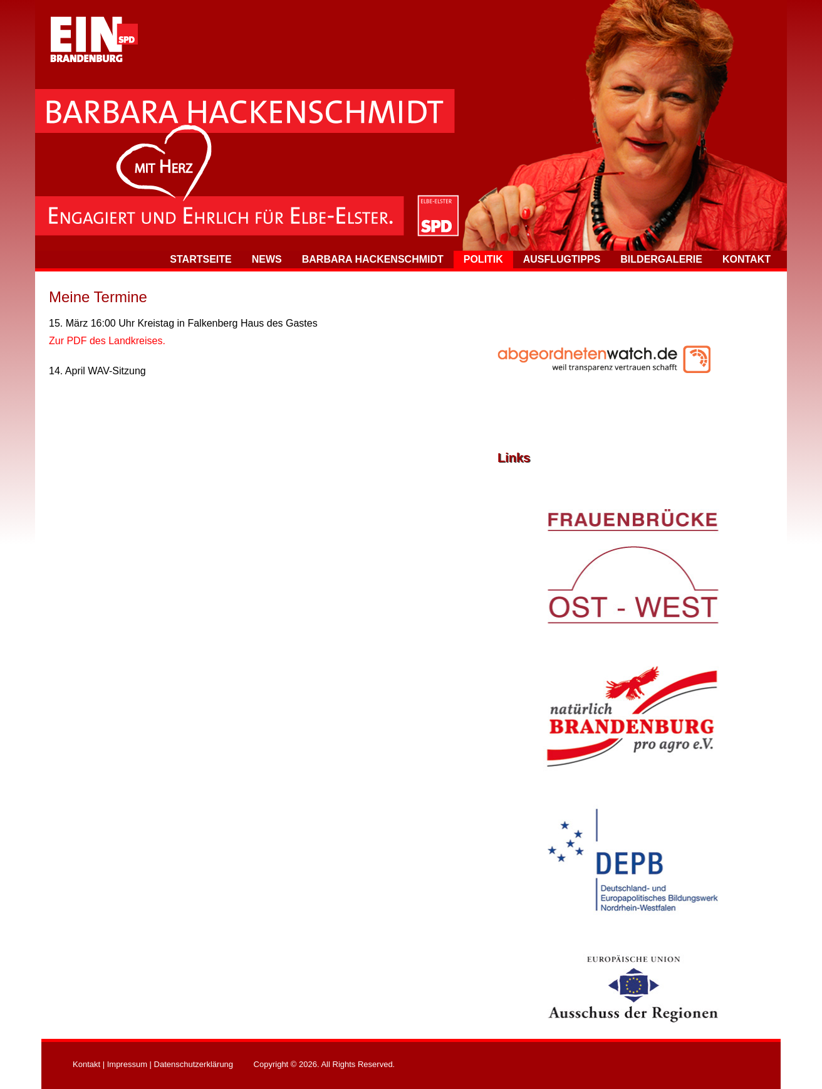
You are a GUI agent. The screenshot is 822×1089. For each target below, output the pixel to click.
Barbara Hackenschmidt (373, 259)
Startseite (200, 259)
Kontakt (746, 259)
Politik (483, 259)
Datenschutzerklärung (193, 1064)
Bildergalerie (661, 259)
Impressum (127, 1064)
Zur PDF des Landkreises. (107, 340)
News (267, 259)
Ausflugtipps (562, 259)
